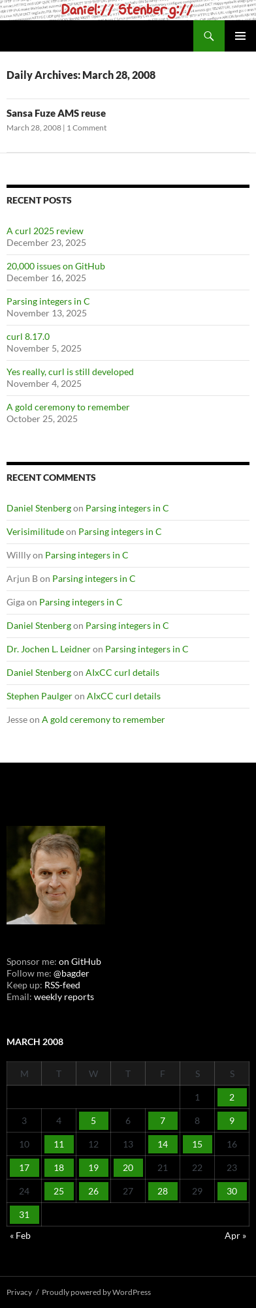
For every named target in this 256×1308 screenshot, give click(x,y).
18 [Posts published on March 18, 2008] (59, 1167)
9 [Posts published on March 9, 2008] (231, 1120)
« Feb (20, 1235)
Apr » (235, 1235)
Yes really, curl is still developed (70, 371)
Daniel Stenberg (39, 507)
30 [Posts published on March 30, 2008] (232, 1190)
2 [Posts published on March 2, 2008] (231, 1097)
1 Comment (86, 127)
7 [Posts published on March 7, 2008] (162, 1120)
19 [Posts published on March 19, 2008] (93, 1167)
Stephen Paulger (39, 695)
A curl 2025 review (45, 230)
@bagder (71, 973)
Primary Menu (240, 36)
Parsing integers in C (48, 301)
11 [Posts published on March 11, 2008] (59, 1143)
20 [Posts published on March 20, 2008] (128, 1167)
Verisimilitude (35, 531)
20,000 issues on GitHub (56, 265)
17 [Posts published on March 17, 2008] (24, 1167)
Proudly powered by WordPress (96, 1292)
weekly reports (64, 996)
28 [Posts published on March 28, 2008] (162, 1190)
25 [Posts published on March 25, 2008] (59, 1190)
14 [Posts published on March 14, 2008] (162, 1143)
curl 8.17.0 (28, 336)
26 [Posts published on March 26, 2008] (93, 1190)
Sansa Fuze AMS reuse (56, 113)
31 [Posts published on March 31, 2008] (24, 1214)
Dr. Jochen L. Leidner (49, 648)
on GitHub (79, 961)
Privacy (19, 1292)
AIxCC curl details (122, 672)
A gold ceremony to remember (68, 406)
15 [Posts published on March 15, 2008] (197, 1143)
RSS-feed (62, 984)
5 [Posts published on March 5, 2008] (93, 1120)
